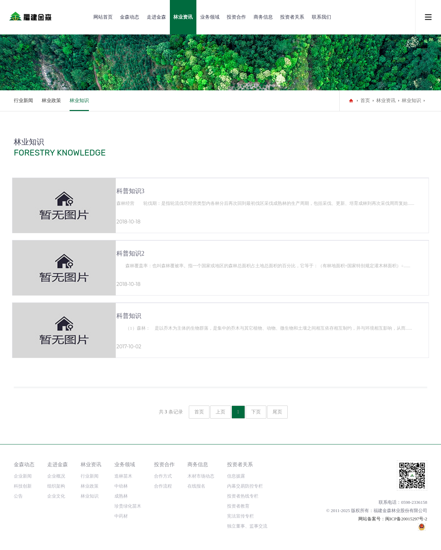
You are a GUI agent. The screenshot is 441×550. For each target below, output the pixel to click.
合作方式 (163, 476)
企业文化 (56, 496)
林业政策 (51, 100)
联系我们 (321, 17)
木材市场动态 (200, 476)
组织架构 (56, 486)
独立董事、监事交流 (247, 526)
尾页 (277, 411)
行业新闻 (23, 100)
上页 (220, 411)
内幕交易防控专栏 (245, 486)
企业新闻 (23, 476)
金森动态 (129, 17)
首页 (365, 100)
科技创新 (23, 486)
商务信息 (263, 17)
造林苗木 (123, 476)
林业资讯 (183, 17)
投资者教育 (238, 506)
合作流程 (163, 486)
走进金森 (156, 17)
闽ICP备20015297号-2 (406, 518)
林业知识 (79, 100)
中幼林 (121, 486)
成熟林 (121, 496)
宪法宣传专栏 (240, 516)
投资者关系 (292, 17)
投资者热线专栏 (242, 496)
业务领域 (209, 17)
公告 (18, 496)
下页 (256, 411)
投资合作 (236, 17)
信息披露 (236, 476)
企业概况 (56, 476)
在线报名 (196, 486)
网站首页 (103, 17)
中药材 (121, 516)
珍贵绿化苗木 (127, 506)
